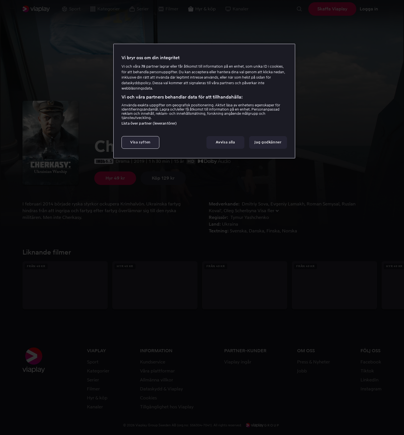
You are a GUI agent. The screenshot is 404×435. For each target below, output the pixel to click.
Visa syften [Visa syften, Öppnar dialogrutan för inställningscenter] (140, 142)
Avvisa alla (225, 142)
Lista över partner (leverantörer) (149, 123)
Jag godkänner (267, 142)
